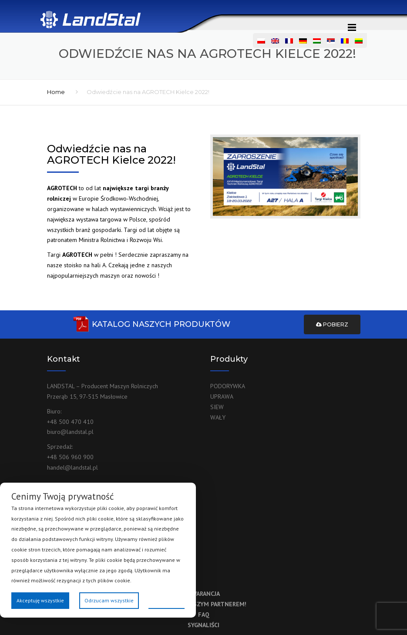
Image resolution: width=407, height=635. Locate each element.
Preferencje (166, 600)
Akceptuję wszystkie (40, 600)
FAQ (203, 614)
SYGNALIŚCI (203, 625)
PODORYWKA (227, 386)
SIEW (217, 407)
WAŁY (217, 417)
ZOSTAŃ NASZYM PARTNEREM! (203, 604)
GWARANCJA (204, 594)
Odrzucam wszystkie (109, 600)
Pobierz (332, 324)
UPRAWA (221, 396)
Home (56, 91)
